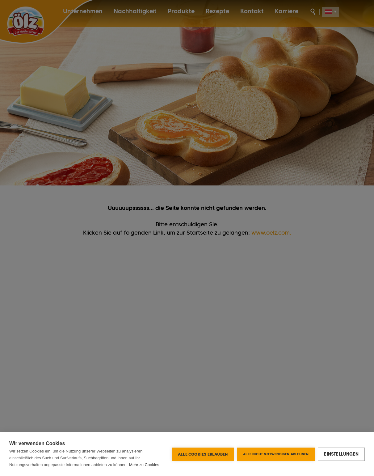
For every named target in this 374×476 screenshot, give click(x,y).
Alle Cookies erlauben (203, 454)
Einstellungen (341, 454)
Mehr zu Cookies (144, 464)
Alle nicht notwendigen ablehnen (276, 454)
